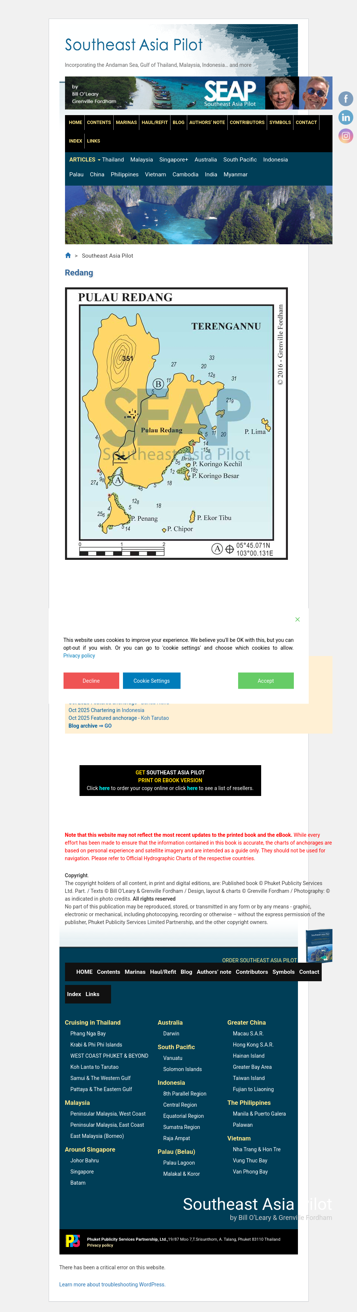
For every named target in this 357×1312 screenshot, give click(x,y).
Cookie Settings (152, 681)
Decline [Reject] (91, 681)
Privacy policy (79, 656)
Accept (266, 681)
